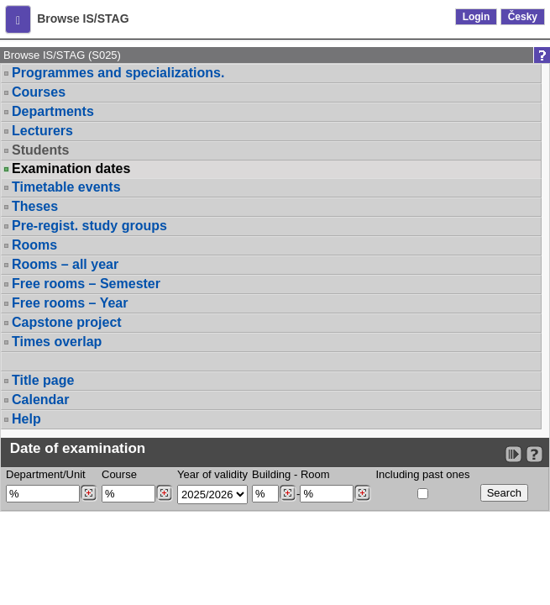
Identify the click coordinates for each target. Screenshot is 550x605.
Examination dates (71, 168)
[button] (18, 19)
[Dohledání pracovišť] (88, 493)
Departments (53, 111)
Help (26, 419)
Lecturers (42, 131)
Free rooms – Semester (86, 283)
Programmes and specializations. (118, 73)
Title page (43, 380)
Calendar (40, 399)
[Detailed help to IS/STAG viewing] (534, 454)
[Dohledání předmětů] (164, 493)
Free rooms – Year (70, 303)
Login (476, 17)
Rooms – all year (65, 264)
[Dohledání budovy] (287, 493)
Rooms (34, 245)
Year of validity (212, 474)
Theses (35, 206)
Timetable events (66, 187)
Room (315, 474)
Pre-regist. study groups (89, 225)
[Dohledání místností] (362, 493)
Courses (38, 92)
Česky (522, 17)
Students (40, 150)
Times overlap (57, 341)
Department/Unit (46, 474)
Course (119, 474)
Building (271, 474)
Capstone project (67, 322)
